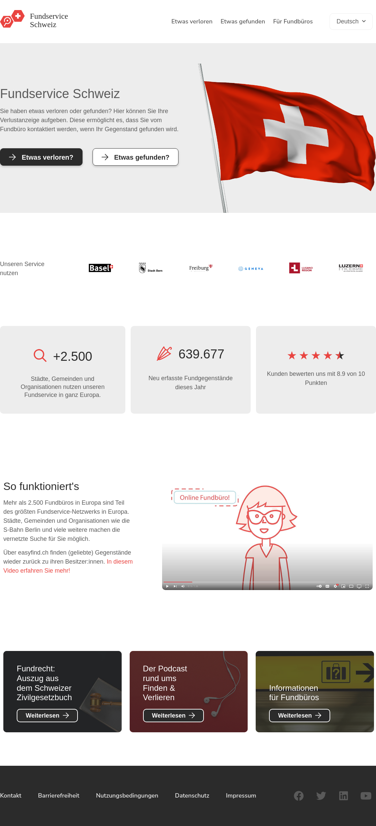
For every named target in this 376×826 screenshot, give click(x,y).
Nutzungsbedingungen (127, 796)
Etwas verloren (192, 21)
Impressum (241, 796)
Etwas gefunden (243, 21)
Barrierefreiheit (59, 796)
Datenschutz (192, 796)
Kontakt (10, 796)
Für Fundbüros (293, 21)
